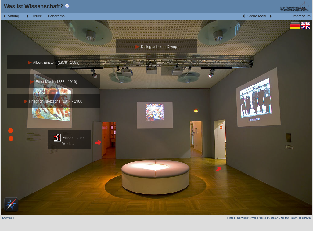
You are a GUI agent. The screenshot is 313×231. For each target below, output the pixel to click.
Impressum (302, 16)
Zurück (33, 16)
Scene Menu (257, 16)
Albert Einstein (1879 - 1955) (53, 62)
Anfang (10, 16)
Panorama (56, 16)
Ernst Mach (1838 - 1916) (53, 82)
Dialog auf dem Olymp (156, 47)
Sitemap (7, 217)
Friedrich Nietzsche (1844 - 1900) (53, 101)
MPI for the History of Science (293, 217)
